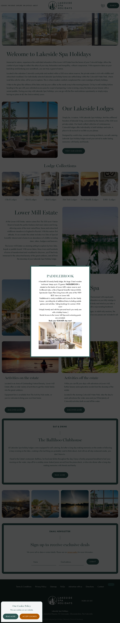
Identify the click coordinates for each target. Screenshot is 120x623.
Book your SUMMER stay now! (60, 320)
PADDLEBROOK (72, 284)
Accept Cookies (29, 616)
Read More (10, 616)
